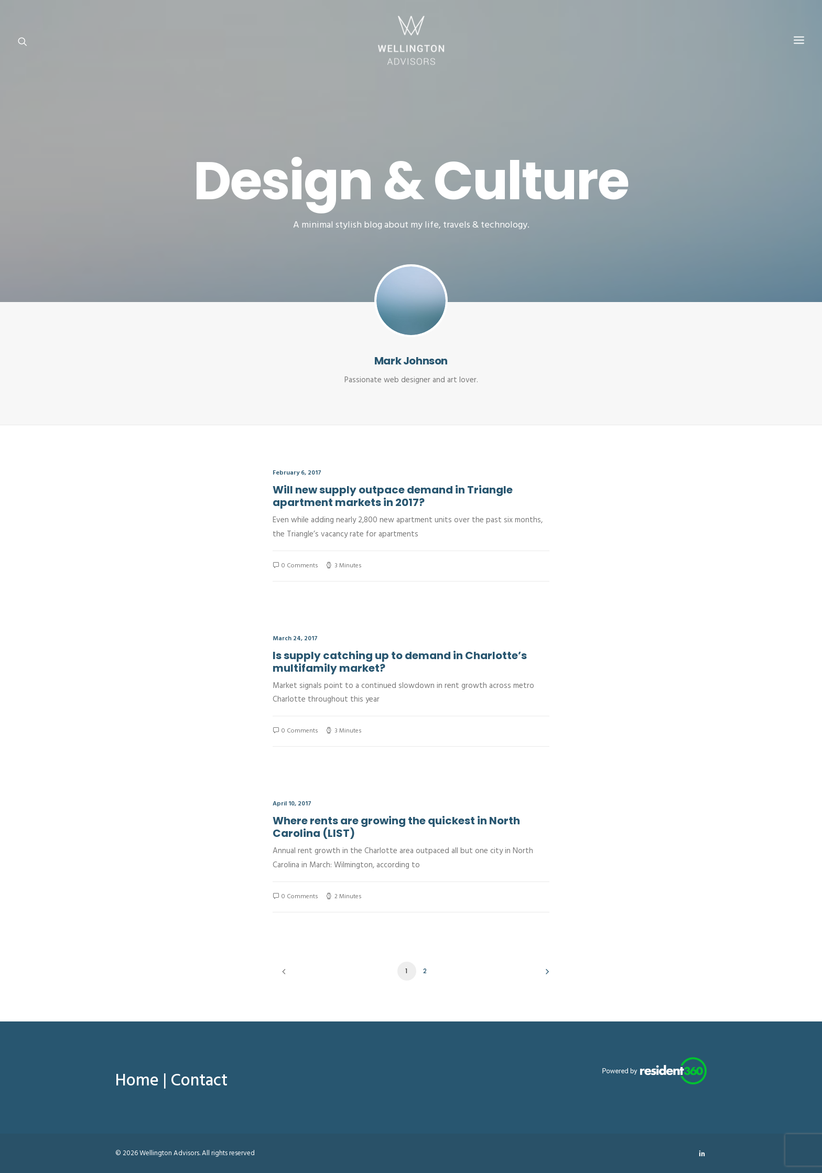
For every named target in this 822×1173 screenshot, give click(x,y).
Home (137, 1081)
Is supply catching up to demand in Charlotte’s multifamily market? (400, 661)
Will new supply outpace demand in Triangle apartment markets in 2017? (393, 496)
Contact (199, 1081)
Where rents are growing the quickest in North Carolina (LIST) (396, 827)
